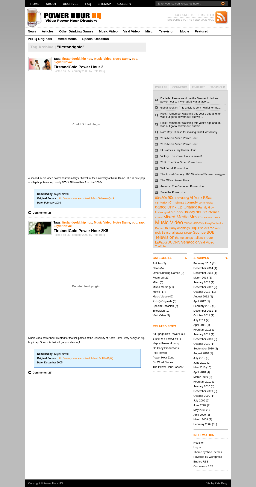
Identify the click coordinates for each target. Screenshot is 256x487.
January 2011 (202, 334)
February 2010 (202, 381)
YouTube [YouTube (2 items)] (160, 246)
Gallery (124, 4)
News (32, 31)
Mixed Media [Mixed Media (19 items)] (176, 216)
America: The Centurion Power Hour (183, 186)
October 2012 (202, 291)
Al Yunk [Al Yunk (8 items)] (195, 198)
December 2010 (203, 339)
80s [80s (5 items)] (164, 198)
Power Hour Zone (163, 357)
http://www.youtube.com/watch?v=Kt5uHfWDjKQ (85, 358)
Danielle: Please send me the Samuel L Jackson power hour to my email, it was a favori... (190, 100)
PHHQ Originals (40, 39)
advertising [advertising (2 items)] (182, 198)
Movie (184, 31)
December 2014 (203, 268)
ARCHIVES (201, 258)
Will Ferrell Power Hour (175, 168)
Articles (48, 31)
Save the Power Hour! (174, 192)
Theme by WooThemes (208, 452)
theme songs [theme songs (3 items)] (184, 237)
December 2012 (203, 287)
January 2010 (202, 386)
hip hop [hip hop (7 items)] (177, 212)
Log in (197, 447)
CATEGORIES (163, 258)
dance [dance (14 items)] (161, 207)
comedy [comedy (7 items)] (191, 202)
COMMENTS (179, 87)
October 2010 (202, 343)
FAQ (88, 4)
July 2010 (199, 358)
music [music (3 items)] (217, 217)
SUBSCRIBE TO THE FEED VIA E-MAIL (190, 19)
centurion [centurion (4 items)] (162, 202)
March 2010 (201, 376)
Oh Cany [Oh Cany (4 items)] (170, 228)
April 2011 (200, 324)
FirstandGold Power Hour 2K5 (81, 231)
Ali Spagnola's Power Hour (169, 333)
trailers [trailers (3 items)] (198, 237)
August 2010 (201, 353)
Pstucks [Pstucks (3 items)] (203, 228)
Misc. (149, 31)
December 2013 (203, 272)
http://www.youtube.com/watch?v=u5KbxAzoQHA (86, 198)
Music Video (108, 31)
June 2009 (200, 405)
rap (141, 222)
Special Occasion (95, 39)
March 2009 (201, 419)
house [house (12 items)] (201, 212)
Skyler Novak (63, 62)
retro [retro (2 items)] (218, 228)
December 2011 (203, 310)
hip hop (86, 58)
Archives (70, 4)
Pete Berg (221, 483)
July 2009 (199, 400)
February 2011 (202, 329)
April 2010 (200, 372)
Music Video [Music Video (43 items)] (169, 222)
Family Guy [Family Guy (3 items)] (206, 207)
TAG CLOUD (218, 87)
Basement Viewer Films (167, 338)
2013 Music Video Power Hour (179, 144)
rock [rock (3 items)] (158, 232)
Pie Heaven (160, 352)
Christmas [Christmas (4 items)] (176, 202)
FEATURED (198, 87)
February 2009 (202, 424)
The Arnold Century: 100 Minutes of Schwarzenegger (193, 174)
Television (166, 31)
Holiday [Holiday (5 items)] (189, 212)
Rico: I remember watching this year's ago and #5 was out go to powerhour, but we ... (191, 115)
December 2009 (203, 391)
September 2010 (204, 348)
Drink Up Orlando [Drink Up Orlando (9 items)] (182, 207)
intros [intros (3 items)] (159, 217)
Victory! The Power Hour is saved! (181, 156)
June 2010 (200, 362)
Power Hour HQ (53, 483)
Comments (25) (42, 372)
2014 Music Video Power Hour (179, 138)
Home (34, 4)
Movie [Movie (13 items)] (195, 216)
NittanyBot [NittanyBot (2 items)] (209, 223)
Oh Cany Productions (166, 348)
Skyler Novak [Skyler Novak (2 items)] (183, 232)
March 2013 (201, 277)
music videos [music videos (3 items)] (192, 223)
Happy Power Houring (166, 343)
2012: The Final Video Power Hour (182, 162)
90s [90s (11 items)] (171, 197)
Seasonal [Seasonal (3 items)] (168, 232)
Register (199, 442)
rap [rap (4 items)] (212, 228)
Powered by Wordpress (208, 456)
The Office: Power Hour (175, 180)
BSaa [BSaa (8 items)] (207, 198)
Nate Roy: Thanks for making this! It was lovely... (190, 132)
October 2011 (202, 315)
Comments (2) (42, 212)
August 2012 (201, 296)
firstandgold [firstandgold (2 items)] (162, 212)
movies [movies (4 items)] (206, 217)
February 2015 (202, 263)
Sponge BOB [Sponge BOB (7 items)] (203, 232)
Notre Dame (121, 58)
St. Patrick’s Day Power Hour (178, 150)
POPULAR (161, 87)
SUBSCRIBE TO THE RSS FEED (194, 15)
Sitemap (104, 4)
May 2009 (200, 410)
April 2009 (200, 414)
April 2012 (200, 301)
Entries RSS (201, 461)
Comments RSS (203, 466)
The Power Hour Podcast (168, 367)
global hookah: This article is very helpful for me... (191, 107)
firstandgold (71, 58)
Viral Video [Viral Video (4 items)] (206, 242)
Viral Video (131, 31)
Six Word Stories (163, 362)
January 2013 (202, 282)
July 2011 (199, 320)
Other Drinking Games (76, 31)
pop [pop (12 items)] (194, 227)
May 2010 (200, 367)
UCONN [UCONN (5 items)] (174, 242)
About (51, 4)
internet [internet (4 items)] (213, 212)
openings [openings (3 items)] (183, 228)
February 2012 (202, 306)
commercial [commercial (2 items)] (206, 202)
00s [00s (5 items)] (158, 198)
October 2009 (202, 395)
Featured (201, 31)
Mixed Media (67, 39)
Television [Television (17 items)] (164, 237)
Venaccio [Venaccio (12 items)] (189, 242)
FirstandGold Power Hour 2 (78, 67)
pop (134, 58)
